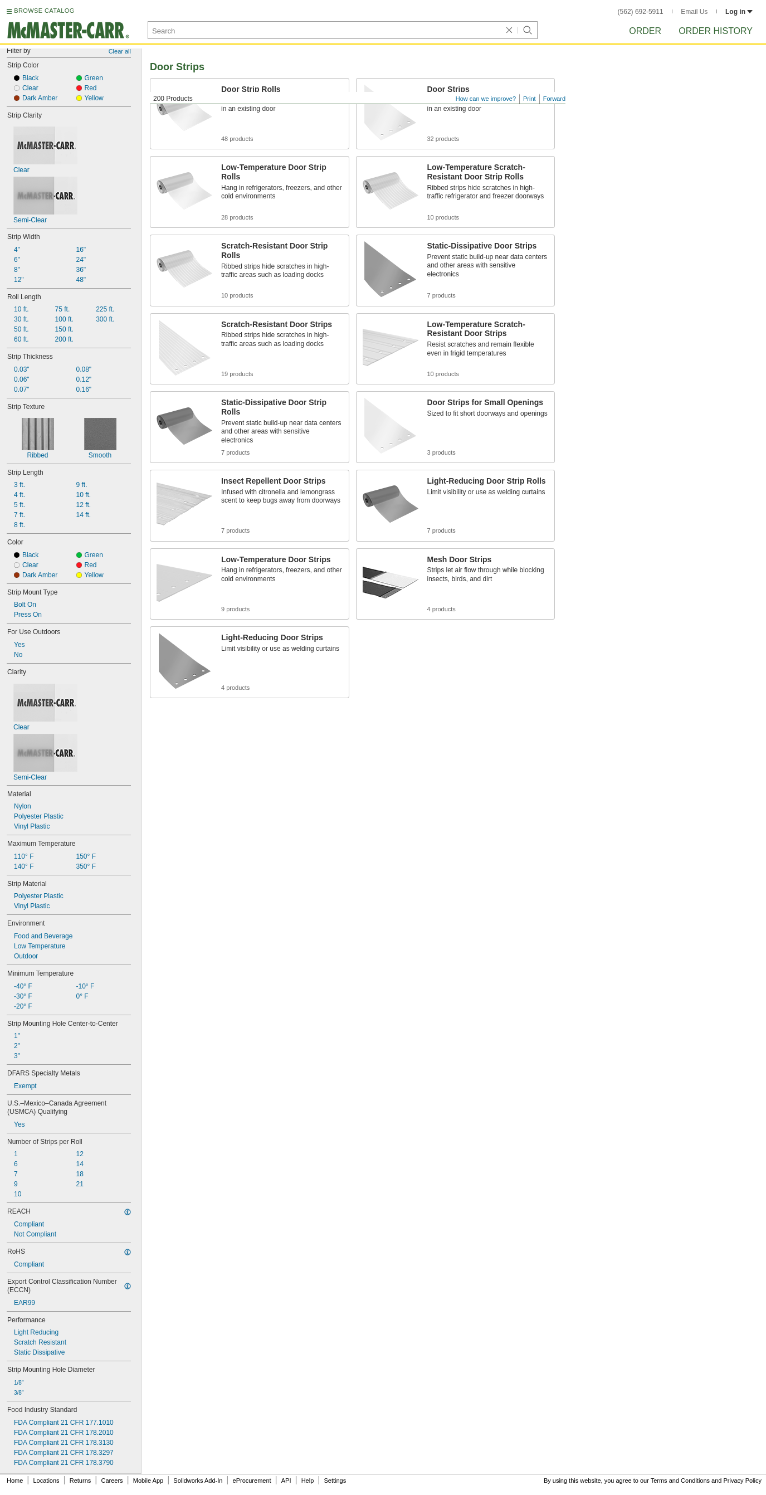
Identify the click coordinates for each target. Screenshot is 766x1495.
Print (529, 98)
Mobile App (148, 1480)
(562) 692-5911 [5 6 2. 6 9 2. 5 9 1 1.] (640, 12)
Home (15, 1480)
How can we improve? (486, 98)
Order (645, 31)
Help (307, 1480)
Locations (46, 1480)
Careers (112, 1480)
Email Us (694, 12)
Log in (739, 12)
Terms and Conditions (680, 1480)
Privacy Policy (743, 1480)
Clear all (120, 51)
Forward (554, 98)
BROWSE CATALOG (44, 10)
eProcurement (252, 1480)
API (286, 1480)
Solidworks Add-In (197, 1480)
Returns (80, 1480)
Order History (716, 31)
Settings (335, 1480)
